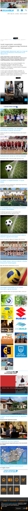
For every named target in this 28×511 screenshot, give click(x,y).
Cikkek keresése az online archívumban (10, 471)
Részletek (18, 508)
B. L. (11, 39)
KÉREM (25, 508)
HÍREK (5, 501)
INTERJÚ (22, 501)
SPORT (15, 39)
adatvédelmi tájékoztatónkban (11, 503)
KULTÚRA (13, 501)
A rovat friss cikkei (10, 106)
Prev (2, 391)
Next (26, 391)
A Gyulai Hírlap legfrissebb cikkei (10, 372)
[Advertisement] (14, 25)
